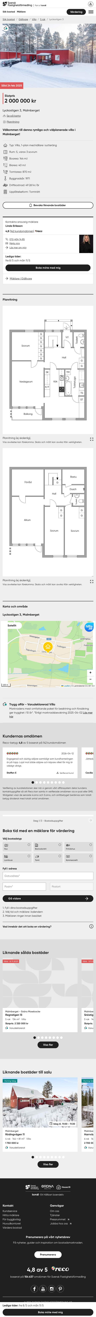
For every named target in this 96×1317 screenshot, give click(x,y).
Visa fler (48, 1044)
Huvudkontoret (12, 1223)
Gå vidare (14, 898)
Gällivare (23, 19)
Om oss (54, 1211)
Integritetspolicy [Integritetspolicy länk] (11, 1307)
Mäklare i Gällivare (21, 278)
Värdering (76, 11)
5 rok (42, 19)
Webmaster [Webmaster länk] (76, 1307)
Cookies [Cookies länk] (64, 1307)
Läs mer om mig (17, 247)
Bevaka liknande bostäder (48, 204)
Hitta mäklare (11, 1215)
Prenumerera (48, 1254)
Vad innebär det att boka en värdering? (27, 926)
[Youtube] (43, 1288)
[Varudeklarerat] (6, 28)
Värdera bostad (12, 1227)
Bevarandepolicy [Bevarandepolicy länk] (31, 1307)
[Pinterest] (60, 1288)
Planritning (13, 121)
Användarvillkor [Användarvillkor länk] (50, 1307)
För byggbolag (12, 1219)
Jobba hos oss (59, 1223)
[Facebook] (34, 1288)
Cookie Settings (48, 1311)
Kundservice (10, 1211)
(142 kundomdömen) (22, 231)
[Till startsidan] (24, 4)
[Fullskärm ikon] (91, 440)
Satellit (12, 625)
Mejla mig (14, 243)
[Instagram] (51, 1288)
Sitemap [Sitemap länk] (88, 1307)
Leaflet (65, 686)
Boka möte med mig (48, 267)
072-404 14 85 (17, 239)
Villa (34, 19)
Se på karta (14, 115)
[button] (91, 12)
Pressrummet (58, 1219)
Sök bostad (9, 11)
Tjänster (55, 1215)
